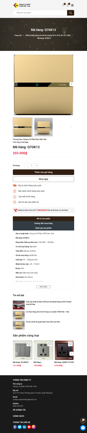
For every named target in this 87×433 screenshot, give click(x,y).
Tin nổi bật (18, 295)
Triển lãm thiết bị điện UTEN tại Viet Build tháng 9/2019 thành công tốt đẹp (48, 303)
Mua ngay (43, 179)
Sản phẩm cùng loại (26, 335)
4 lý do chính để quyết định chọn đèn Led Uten (43, 322)
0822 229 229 (18, 406)
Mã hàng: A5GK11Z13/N (64, 362)
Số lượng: (16, 165)
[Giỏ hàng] (68, 5)
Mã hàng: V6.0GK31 (21, 362)
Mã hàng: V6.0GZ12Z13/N (40, 362)
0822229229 (42, 210)
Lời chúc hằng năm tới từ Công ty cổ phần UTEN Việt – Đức (47, 312)
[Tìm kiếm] (70, 13)
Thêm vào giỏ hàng (43, 172)
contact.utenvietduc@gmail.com (25, 399)
